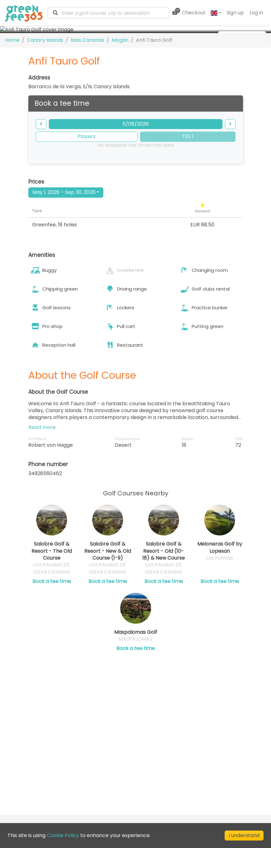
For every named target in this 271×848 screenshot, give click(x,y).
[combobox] (108, 12)
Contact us (116, 752)
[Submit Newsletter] (125, 794)
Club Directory (121, 768)
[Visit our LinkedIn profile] (146, 794)
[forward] (230, 183)
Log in (256, 12)
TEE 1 (188, 195)
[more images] (242, 36)
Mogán (120, 99)
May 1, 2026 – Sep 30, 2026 (64, 251)
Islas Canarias (87, 99)
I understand (244, 835)
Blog (108, 760)
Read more (42, 486)
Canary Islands (45, 99)
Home (12, 99)
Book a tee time (51, 640)
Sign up (235, 12)
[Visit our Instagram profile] (168, 794)
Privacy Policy (194, 760)
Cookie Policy (194, 769)
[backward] (41, 183)
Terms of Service (198, 752)
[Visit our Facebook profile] (157, 794)
